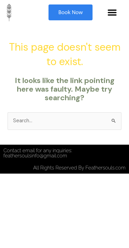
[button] (112, 12)
